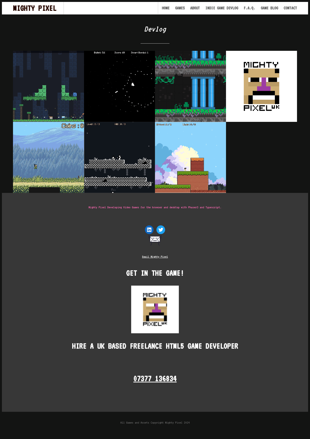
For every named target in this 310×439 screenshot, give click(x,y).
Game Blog (269, 8)
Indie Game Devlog (221, 8)
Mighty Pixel (34, 8)
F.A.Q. (249, 8)
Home (165, 8)
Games (180, 8)
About (195, 8)
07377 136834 (155, 378)
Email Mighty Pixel (155, 256)
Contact (290, 8)
